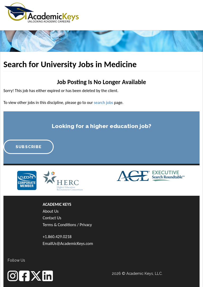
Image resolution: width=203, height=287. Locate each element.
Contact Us (52, 217)
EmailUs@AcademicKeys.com (68, 243)
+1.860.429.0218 (57, 236)
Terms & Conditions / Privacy (67, 224)
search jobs (103, 102)
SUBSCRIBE (29, 146)
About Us (50, 211)
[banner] (41, 12)
